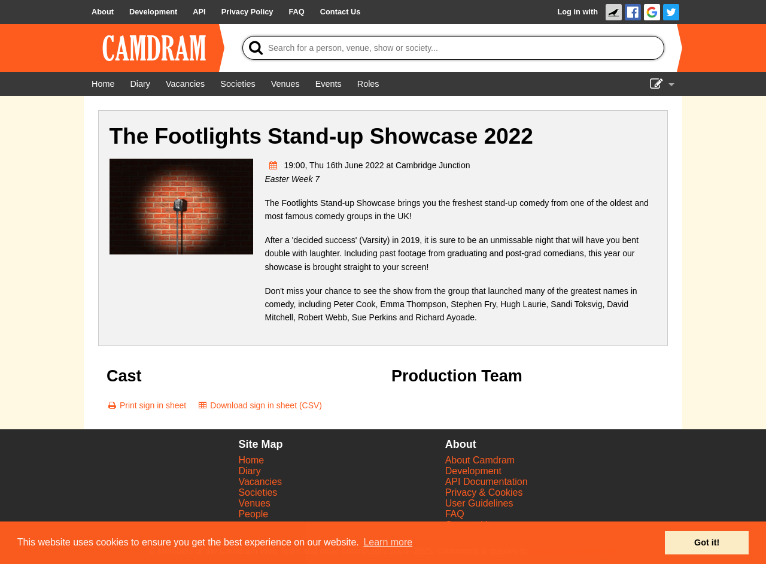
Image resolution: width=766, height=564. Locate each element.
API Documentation (486, 482)
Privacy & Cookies (484, 492)
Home (251, 460)
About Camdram (480, 460)
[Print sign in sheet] (146, 405)
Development (473, 471)
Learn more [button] (387, 542)
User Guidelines (479, 503)
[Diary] (140, 84)
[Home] (103, 84)
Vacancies (260, 482)
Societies (257, 492)
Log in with (577, 11)
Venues (254, 503)
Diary (249, 471)
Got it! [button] (706, 542)
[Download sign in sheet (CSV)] (259, 405)
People (253, 514)
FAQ (454, 514)
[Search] (453, 47)
